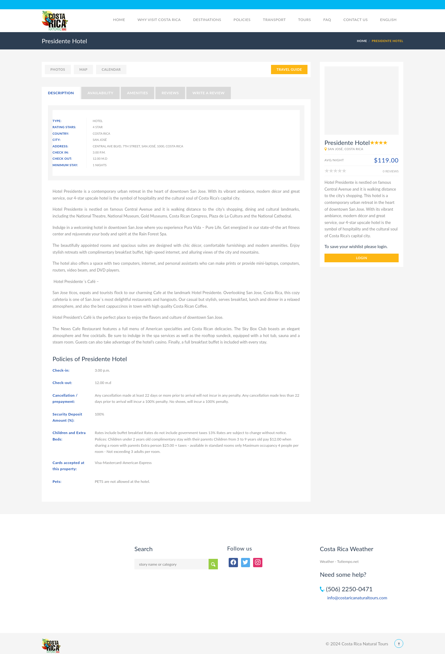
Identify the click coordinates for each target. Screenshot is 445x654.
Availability (100, 93)
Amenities (137, 93)
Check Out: (62, 158)
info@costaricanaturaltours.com (357, 597)
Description (61, 93)
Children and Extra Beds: (69, 435)
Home (119, 19)
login (361, 258)
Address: (60, 146)
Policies (242, 19)
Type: (57, 121)
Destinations (207, 19)
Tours (304, 19)
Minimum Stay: (65, 165)
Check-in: (61, 370)
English (391, 19)
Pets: (57, 481)
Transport (274, 19)
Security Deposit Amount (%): (67, 417)
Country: (61, 133)
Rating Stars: (64, 127)
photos (57, 69)
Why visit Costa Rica (159, 19)
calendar (111, 69)
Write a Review (209, 93)
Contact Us (355, 19)
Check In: (61, 152)
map (83, 69)
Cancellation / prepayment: (65, 398)
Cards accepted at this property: (68, 465)
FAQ (327, 19)
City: (57, 139)
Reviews (170, 93)
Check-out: (62, 382)
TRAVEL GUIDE (289, 69)
